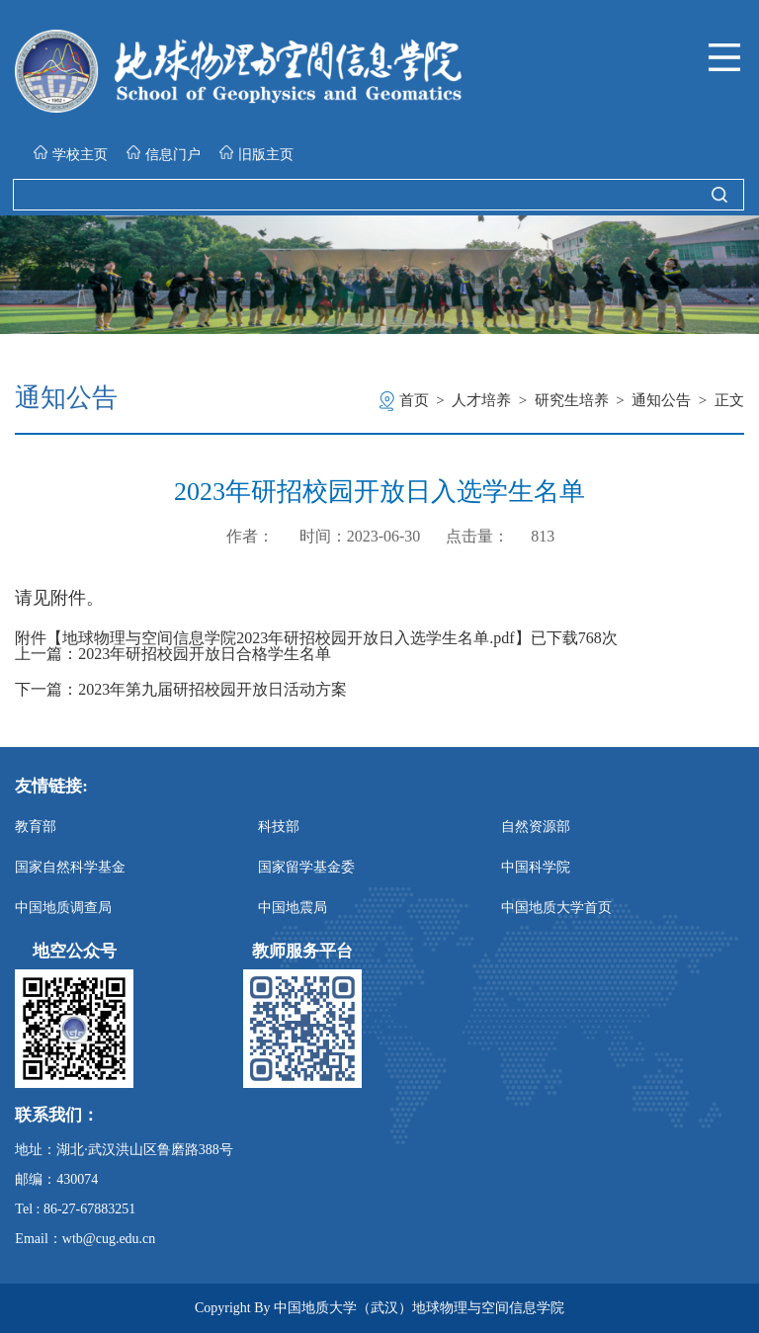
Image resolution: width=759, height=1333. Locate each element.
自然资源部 (535, 826)
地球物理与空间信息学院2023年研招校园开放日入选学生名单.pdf (288, 637)
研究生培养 (572, 400)
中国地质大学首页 (556, 907)
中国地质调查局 (63, 907)
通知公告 (661, 400)
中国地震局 (292, 907)
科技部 (278, 826)
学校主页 (71, 153)
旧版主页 (256, 153)
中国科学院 (535, 867)
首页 (414, 400)
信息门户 (163, 153)
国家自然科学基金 (70, 867)
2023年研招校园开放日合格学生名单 (204, 654)
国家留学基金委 (306, 867)
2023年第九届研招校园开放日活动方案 (212, 690)
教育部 (35, 826)
